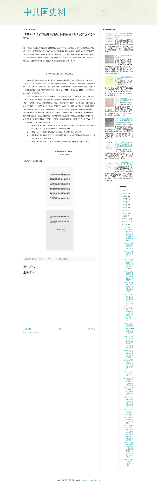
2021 (124, 196)
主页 (59, 329)
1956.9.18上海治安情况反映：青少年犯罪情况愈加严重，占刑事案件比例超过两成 (128, 342)
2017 (124, 207)
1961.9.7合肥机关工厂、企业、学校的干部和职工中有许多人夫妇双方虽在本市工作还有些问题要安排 (128, 433)
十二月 (126, 219)
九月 (126, 227)
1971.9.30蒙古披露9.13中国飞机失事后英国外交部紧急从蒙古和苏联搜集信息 (128, 235)
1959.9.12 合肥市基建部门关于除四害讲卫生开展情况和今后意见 (128, 402)
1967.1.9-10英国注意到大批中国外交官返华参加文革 (124, 100)
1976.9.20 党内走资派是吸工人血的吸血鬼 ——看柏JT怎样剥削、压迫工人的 (128, 328)
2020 (124, 199)
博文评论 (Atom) (33, 332)
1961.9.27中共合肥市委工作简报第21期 (128, 254)
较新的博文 (27, 329)
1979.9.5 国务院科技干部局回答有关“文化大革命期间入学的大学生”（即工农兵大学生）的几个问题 (129, 450)
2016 (124, 210)
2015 (124, 213)
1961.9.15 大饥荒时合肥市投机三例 (128, 373)
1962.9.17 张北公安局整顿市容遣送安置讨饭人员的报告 (128, 353)
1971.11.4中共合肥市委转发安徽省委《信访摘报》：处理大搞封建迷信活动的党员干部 (124, 145)
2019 (124, 202)
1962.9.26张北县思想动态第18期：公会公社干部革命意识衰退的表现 (128, 264)
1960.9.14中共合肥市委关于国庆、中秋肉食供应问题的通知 (128, 381)
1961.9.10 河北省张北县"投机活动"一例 (128, 412)
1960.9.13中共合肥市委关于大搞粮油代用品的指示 (128, 391)
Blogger (91, 480)
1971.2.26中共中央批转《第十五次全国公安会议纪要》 (124, 163)
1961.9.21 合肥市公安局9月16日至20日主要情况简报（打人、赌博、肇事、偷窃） (128, 314)
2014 (124, 216)
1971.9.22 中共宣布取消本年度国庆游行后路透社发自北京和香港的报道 (128, 300)
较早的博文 (91, 329)
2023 (124, 190)
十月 (126, 224)
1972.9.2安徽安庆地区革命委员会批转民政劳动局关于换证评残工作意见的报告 (124, 120)
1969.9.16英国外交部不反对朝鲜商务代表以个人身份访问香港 (128, 364)
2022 (124, 193)
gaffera (84, 480)
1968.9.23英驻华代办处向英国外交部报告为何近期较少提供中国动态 (128, 287)
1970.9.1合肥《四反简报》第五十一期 (128, 462)
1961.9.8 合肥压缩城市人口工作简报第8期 (128, 420)
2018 (124, 205)
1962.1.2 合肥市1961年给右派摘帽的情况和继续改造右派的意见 (124, 35)
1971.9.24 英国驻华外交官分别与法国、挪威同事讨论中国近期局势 (128, 275)
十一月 (126, 221)
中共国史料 (44, 12)
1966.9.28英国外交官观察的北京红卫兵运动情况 (128, 245)
